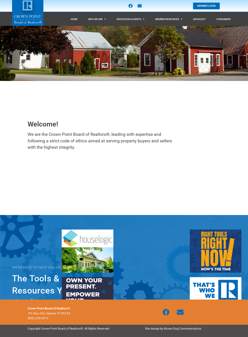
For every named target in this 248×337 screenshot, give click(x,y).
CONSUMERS (223, 19)
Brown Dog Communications (182, 328)
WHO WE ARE (97, 19)
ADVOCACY (199, 19)
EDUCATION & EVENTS (130, 19)
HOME (74, 19)
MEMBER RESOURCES (168, 19)
